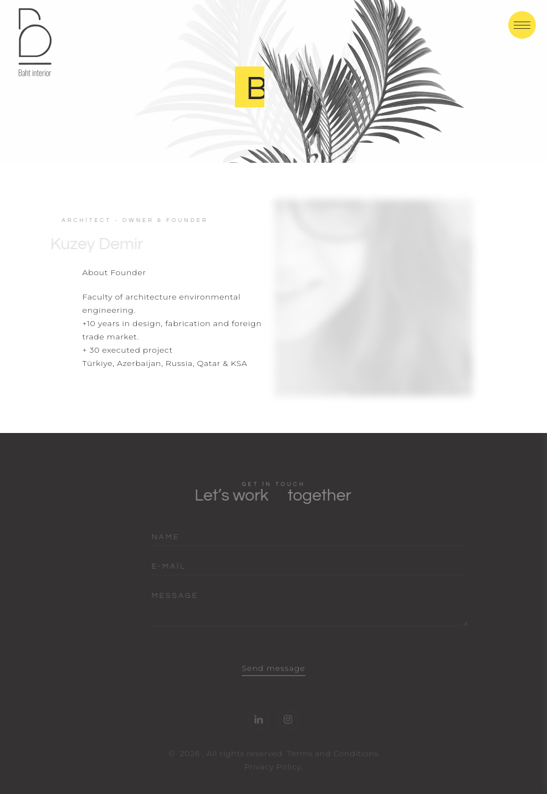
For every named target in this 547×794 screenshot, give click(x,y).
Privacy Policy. (273, 776)
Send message (273, 677)
